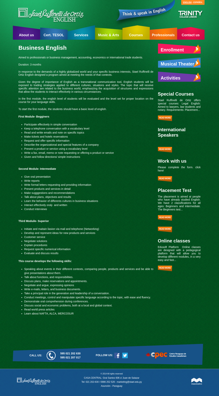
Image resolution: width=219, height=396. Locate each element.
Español (198, 2)
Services (81, 35)
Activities (181, 77)
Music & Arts (108, 35)
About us (26, 35)
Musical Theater (181, 63)
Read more (165, 118)
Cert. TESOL (54, 35)
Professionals (163, 35)
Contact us (191, 35)
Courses (136, 35)
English (187, 2)
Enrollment (181, 49)
